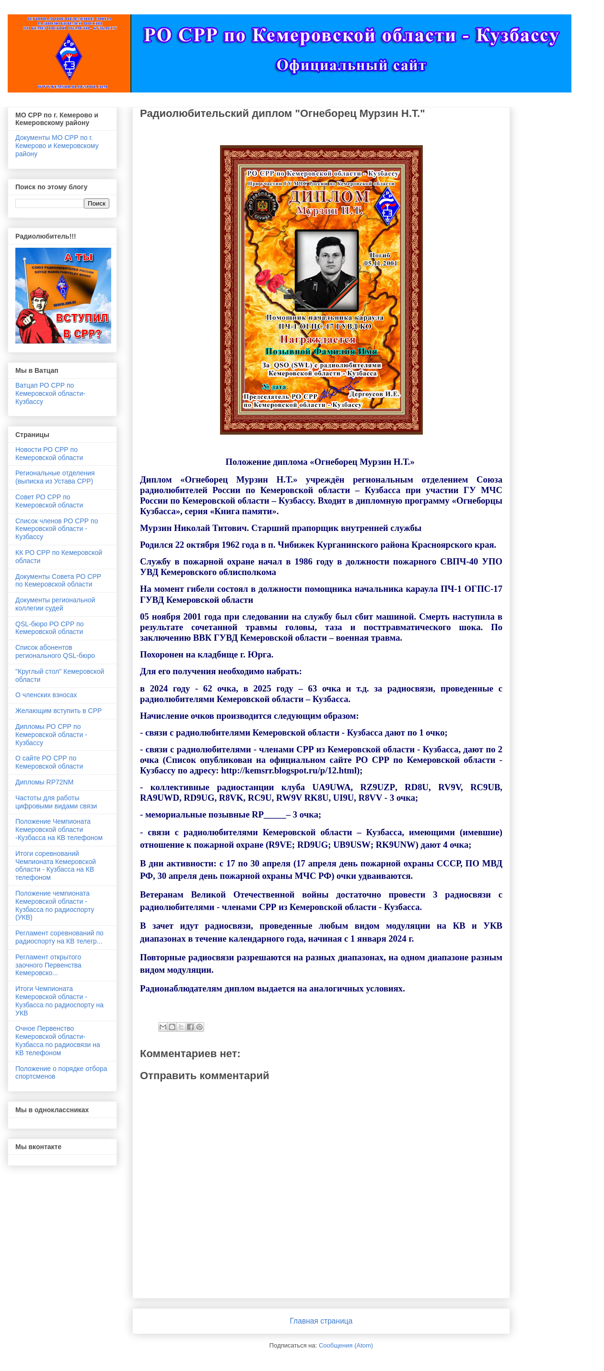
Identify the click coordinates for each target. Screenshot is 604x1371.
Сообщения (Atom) (346, 1345)
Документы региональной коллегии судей (55, 604)
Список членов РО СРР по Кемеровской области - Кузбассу (56, 529)
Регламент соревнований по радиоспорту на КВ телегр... (59, 937)
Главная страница (321, 1321)
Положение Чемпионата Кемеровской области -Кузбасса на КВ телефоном (59, 829)
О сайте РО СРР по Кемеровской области (49, 762)
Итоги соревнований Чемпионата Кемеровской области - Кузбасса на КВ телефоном (55, 865)
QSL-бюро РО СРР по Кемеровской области (49, 628)
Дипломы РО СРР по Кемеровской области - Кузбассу (51, 735)
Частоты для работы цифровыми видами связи (56, 802)
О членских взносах (46, 695)
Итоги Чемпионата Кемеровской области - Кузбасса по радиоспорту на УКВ (59, 1000)
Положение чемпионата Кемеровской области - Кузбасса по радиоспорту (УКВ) (54, 905)
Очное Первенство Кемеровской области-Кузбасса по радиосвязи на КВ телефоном (57, 1040)
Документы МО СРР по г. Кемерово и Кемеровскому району (57, 146)
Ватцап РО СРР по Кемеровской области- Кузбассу (50, 393)
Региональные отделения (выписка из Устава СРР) (55, 477)
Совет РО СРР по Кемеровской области (49, 501)
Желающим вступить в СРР (58, 710)
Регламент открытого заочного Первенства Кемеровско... (48, 965)
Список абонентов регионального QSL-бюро (55, 651)
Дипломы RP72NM (44, 782)
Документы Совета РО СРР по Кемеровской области (58, 580)
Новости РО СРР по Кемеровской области (49, 453)
